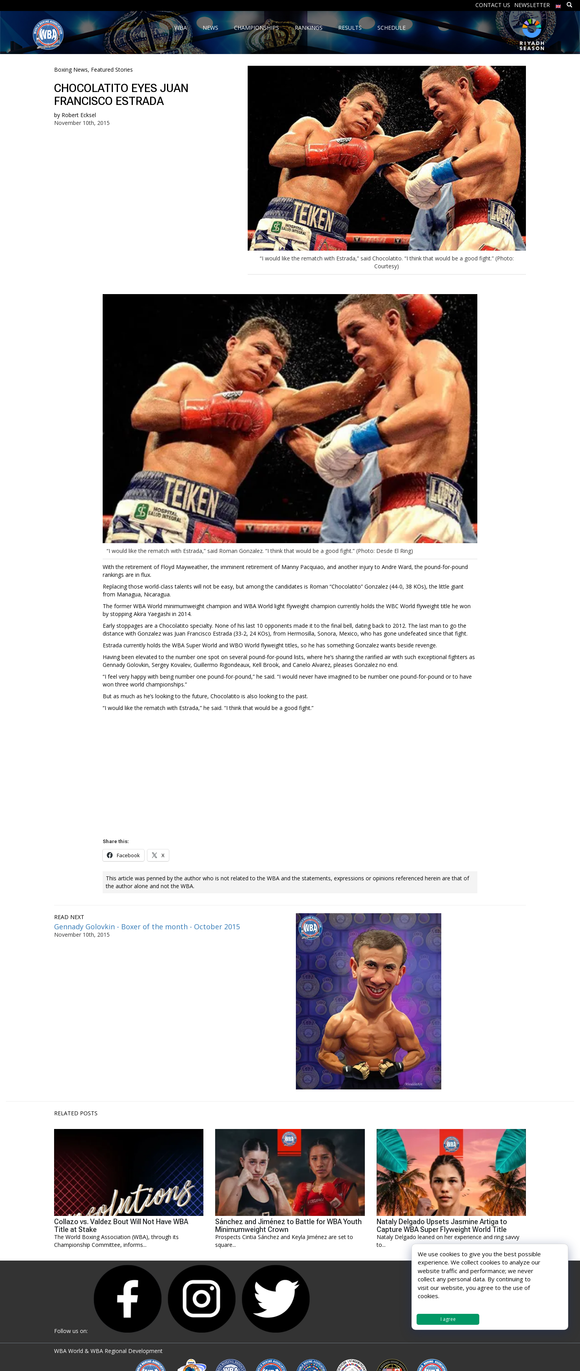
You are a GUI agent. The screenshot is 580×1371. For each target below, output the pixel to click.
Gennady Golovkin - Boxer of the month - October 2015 (147, 926)
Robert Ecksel (79, 115)
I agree (448, 1319)
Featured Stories (112, 69)
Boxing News (71, 69)
